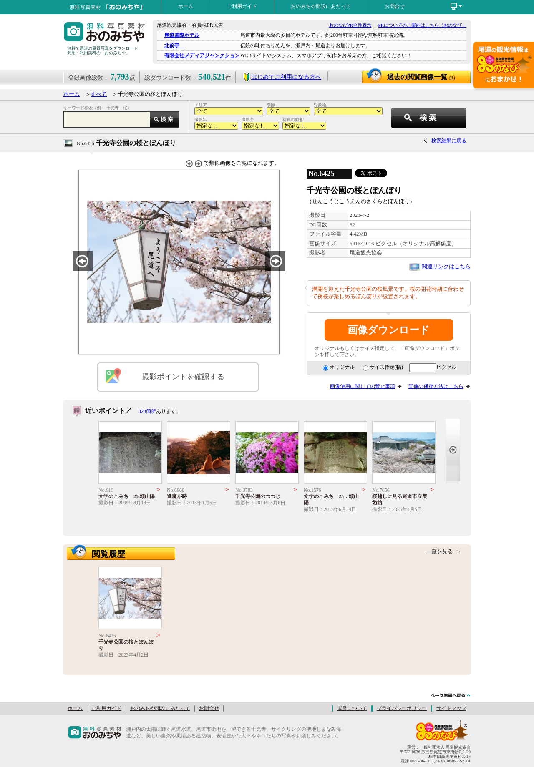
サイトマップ (451, 708)
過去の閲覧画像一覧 (421, 77)
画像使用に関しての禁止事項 (362, 386)
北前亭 (174, 45)
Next (453, 449)
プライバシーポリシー (402, 708)
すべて (99, 94)
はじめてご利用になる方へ (281, 77)
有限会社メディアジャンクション (201, 55)
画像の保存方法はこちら (435, 386)
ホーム (185, 6)
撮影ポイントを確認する (183, 376)
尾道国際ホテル (181, 35)
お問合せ (395, 6)
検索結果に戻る (448, 140)
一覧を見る (439, 551)
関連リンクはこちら (446, 266)
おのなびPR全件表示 (350, 25)
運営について (352, 708)
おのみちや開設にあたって (321, 6)
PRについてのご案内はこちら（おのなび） (422, 25)
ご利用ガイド (242, 6)
